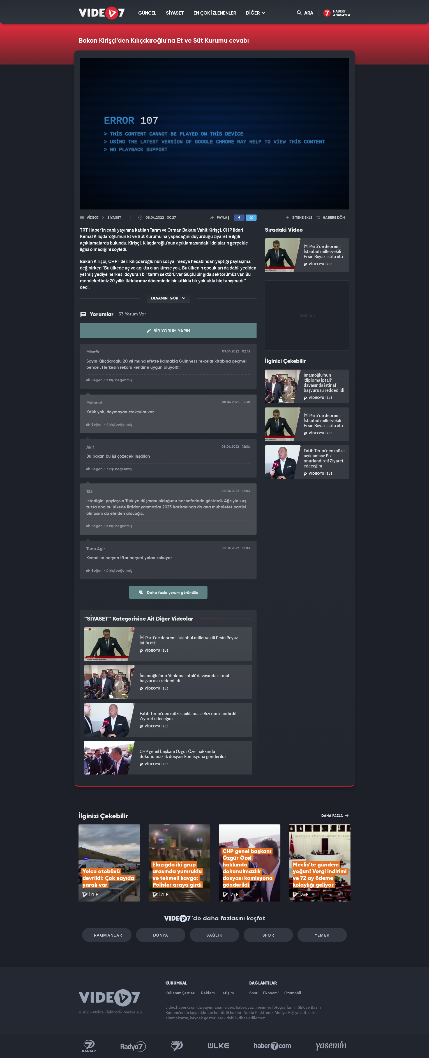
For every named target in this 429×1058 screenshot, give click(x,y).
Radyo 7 (133, 1046)
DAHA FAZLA (335, 815)
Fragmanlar (107, 935)
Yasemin (331, 1046)
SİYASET (175, 13)
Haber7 (272, 1046)
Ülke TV (218, 1046)
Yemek (322, 935)
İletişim (227, 992)
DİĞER (255, 13)
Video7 (92, 218)
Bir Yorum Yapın (168, 331)
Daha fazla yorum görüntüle (168, 592)
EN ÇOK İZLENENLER (214, 13)
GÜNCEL (147, 13)
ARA (305, 13)
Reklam (208, 992)
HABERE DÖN (331, 218)
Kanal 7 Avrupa (177, 1046)
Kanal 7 (89, 1046)
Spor (268, 935)
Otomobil (292, 992)
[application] (214, 133)
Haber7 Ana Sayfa (336, 13)
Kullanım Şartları (180, 992)
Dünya (160, 935)
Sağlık (214, 935)
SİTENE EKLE (299, 218)
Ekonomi (271, 992)
